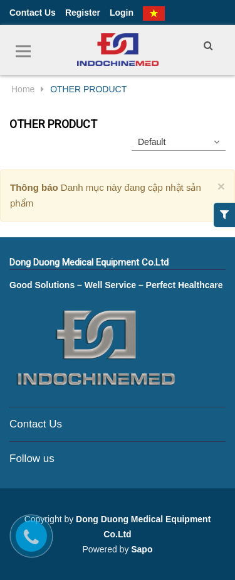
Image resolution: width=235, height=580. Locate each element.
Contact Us (32, 13)
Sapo (141, 549)
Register (82, 13)
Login (121, 13)
